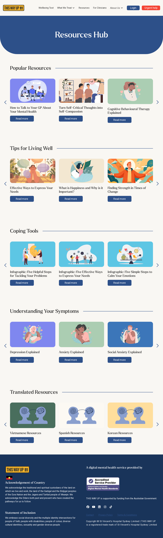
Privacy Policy (105, 515)
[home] (13, 8)
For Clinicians (100, 7)
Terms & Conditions (127, 515)
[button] (66, 8)
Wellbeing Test (46, 7)
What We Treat (64, 7)
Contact (90, 515)
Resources (84, 7)
